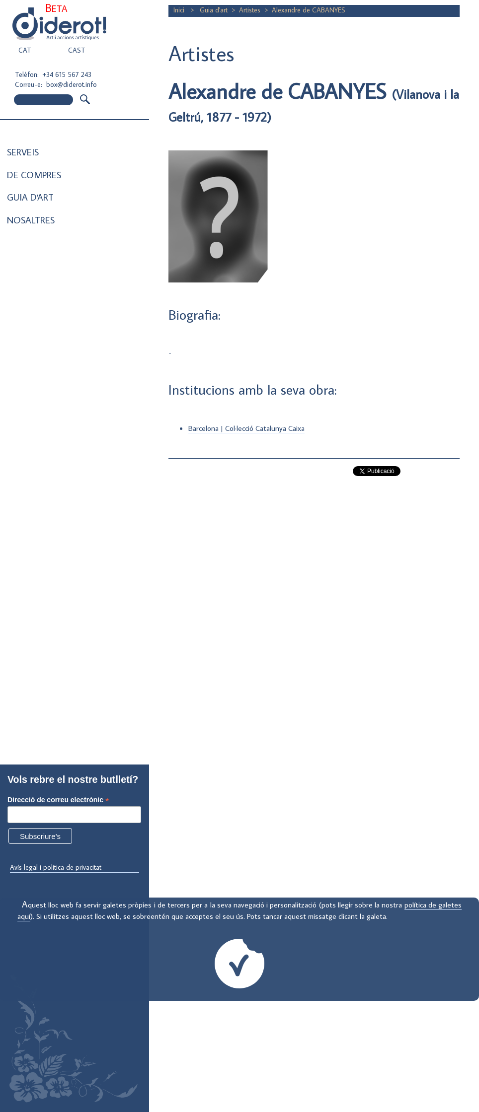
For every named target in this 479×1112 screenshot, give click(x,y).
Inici (179, 9)
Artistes (249, 9)
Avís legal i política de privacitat (55, 867)
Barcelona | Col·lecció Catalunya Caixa (246, 428)
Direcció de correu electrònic (58, 800)
